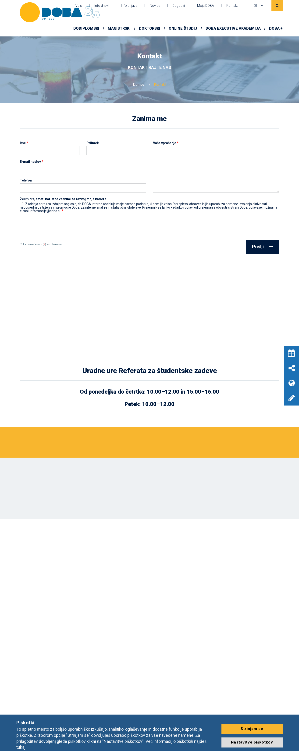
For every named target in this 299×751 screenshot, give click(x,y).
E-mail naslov (31, 162)
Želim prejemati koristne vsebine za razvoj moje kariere (63, 199)
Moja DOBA (205, 5)
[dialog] (290, 741)
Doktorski (149, 28)
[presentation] (55, 228)
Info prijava (129, 5)
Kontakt (232, 5)
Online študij (183, 28)
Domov (139, 84)
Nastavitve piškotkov (252, 742)
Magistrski (119, 28)
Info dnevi (101, 5)
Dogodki (178, 5)
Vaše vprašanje (165, 143)
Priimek (92, 143)
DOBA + (276, 28)
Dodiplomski (86, 28)
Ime (24, 143)
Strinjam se (252, 728)
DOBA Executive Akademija (233, 28)
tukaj (20, 747)
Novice (155, 5)
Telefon (26, 180)
